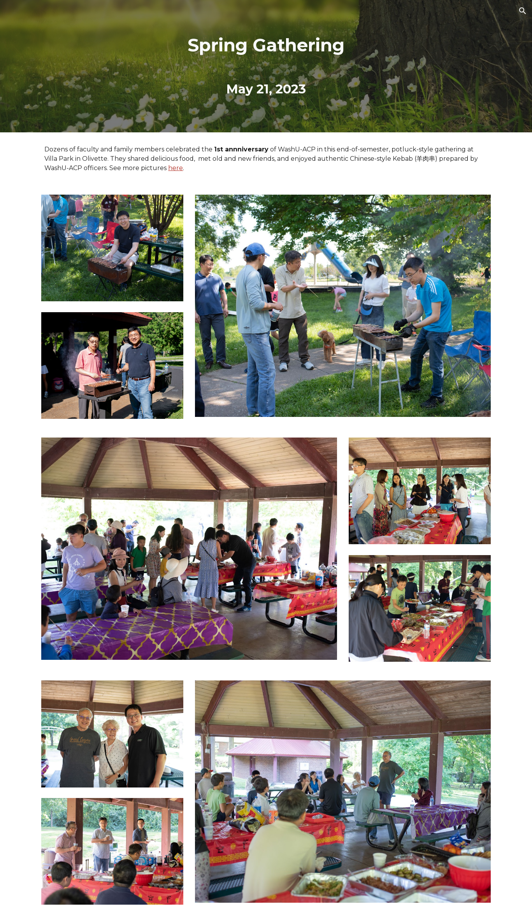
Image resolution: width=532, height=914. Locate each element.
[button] (522, 11)
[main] (266, 66)
